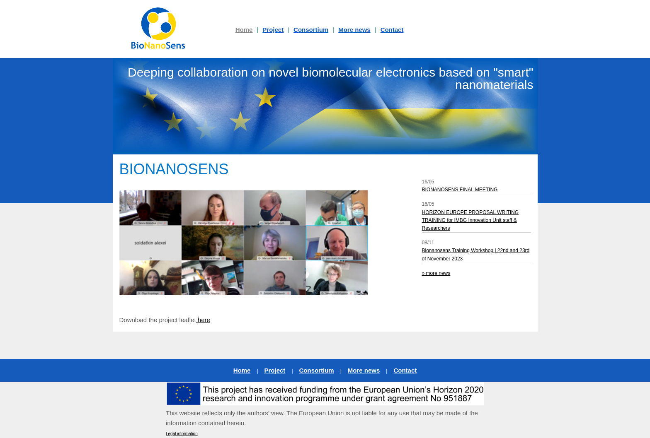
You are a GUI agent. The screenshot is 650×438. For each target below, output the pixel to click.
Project (273, 29)
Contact (392, 29)
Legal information (182, 433)
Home (242, 370)
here (203, 319)
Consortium (310, 29)
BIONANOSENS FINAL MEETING (460, 190)
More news (354, 29)
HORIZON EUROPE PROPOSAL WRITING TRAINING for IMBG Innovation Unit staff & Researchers (470, 220)
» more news (436, 273)
